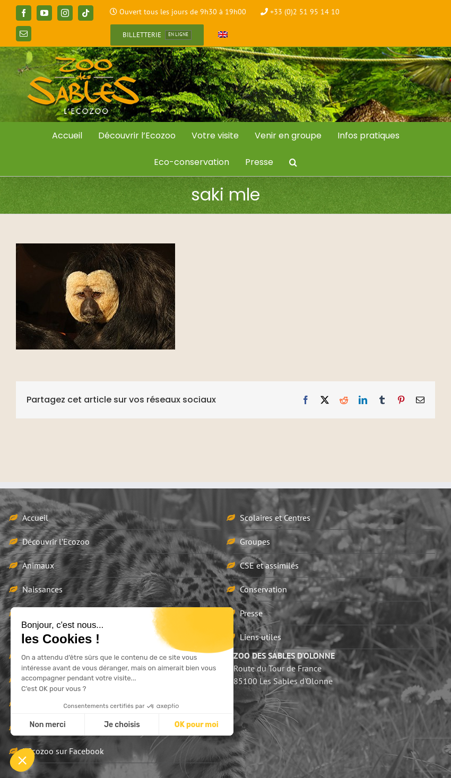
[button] (293, 162)
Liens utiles (260, 637)
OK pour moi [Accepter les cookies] (197, 724)
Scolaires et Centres (275, 517)
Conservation (263, 589)
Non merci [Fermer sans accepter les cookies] (47, 724)
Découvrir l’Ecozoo (56, 541)
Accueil (35, 517)
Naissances (42, 589)
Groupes (255, 541)
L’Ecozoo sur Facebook (63, 751)
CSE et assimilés (269, 565)
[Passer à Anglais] (223, 35)
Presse (251, 613)
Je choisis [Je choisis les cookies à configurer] (122, 724)
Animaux (38, 565)
